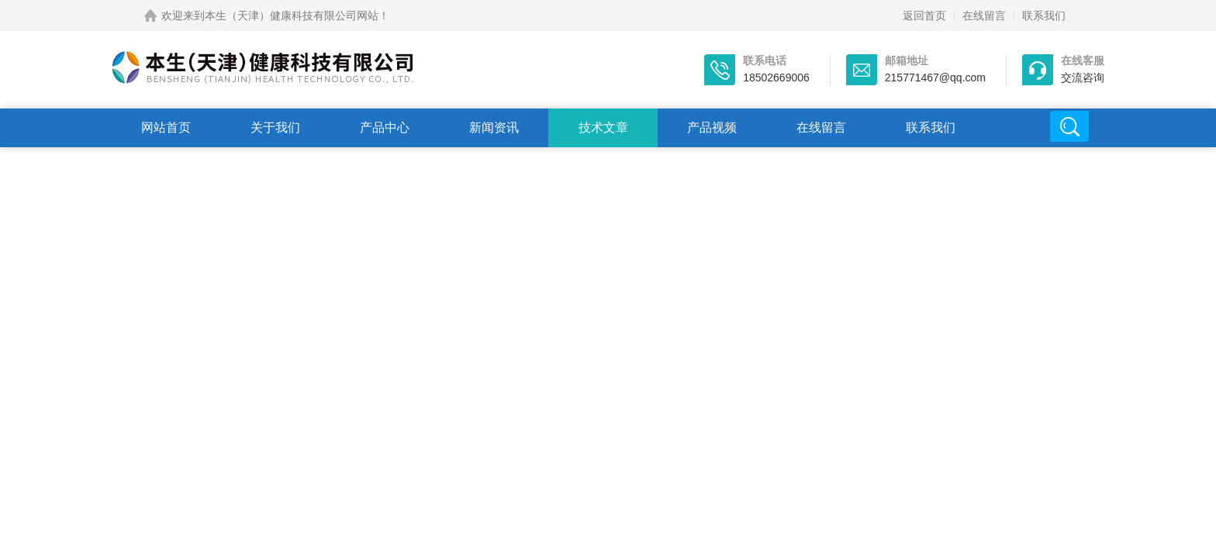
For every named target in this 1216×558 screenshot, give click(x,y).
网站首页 (166, 127)
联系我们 (1044, 15)
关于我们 (275, 127)
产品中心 (384, 127)
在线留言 (984, 15)
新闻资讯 (494, 127)
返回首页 (924, 15)
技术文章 (603, 127)
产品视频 (712, 127)
